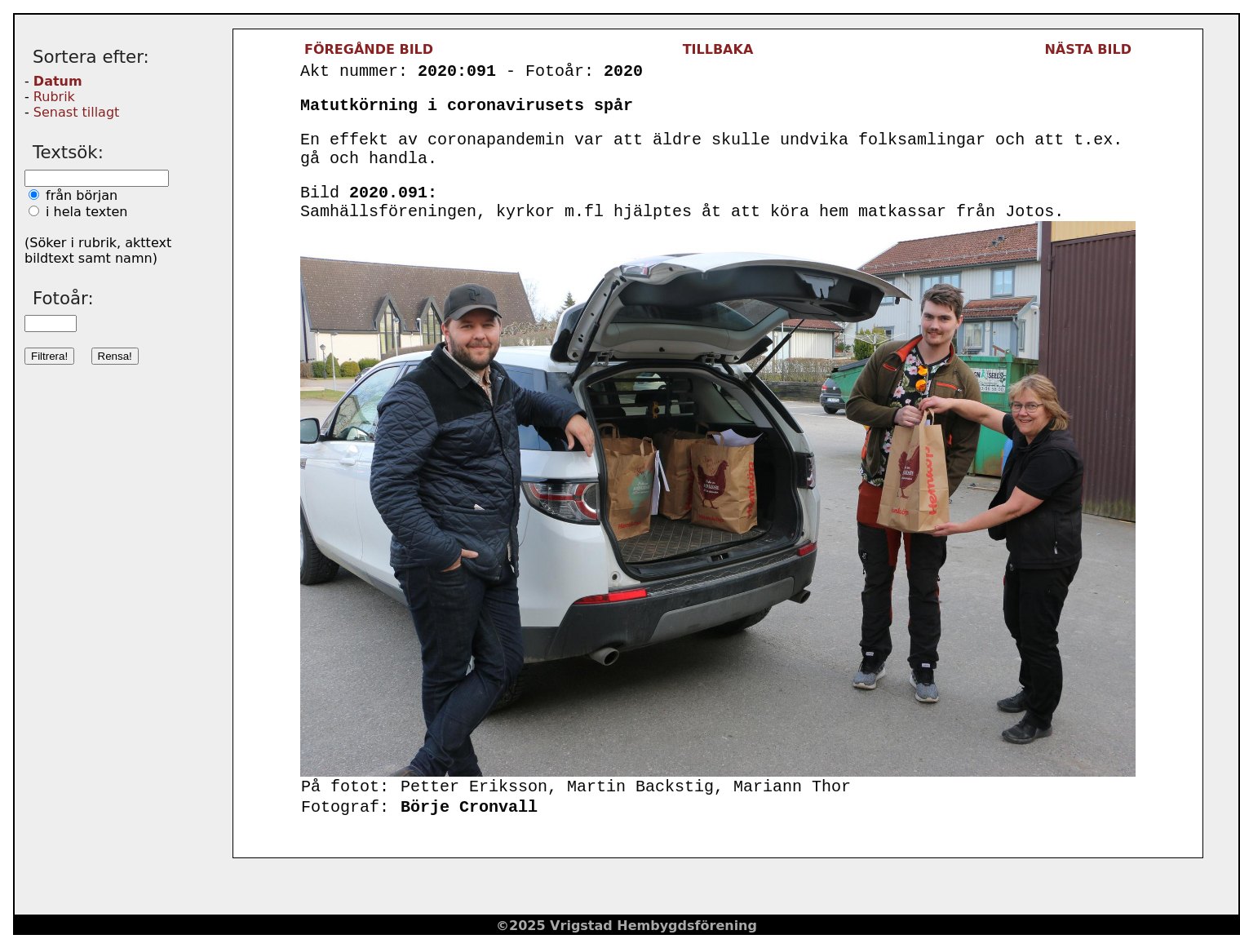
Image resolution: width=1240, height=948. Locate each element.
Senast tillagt (76, 112)
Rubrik (54, 96)
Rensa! (115, 356)
